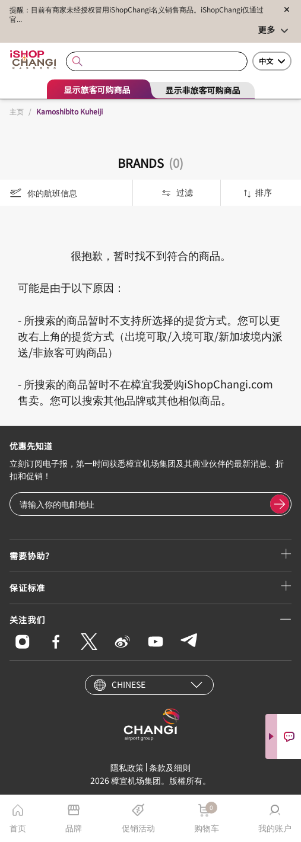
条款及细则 (170, 767)
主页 (16, 111)
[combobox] (157, 61)
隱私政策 (127, 767)
